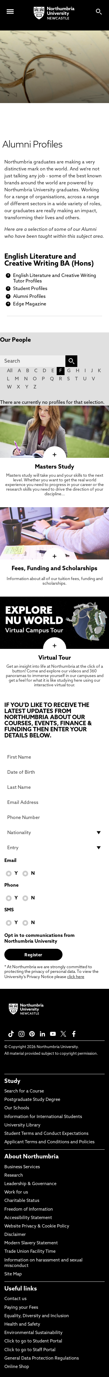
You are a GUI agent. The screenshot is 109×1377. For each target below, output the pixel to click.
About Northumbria (31, 1157)
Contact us (15, 1299)
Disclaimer (15, 1235)
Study (12, 1081)
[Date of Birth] (54, 772)
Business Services (22, 1167)
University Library (22, 1125)
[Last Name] (54, 787)
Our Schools (16, 1108)
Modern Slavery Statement (31, 1243)
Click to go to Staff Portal (30, 1350)
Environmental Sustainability (33, 1333)
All (9, 371)
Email (10, 860)
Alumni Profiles (29, 296)
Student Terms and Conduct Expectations (46, 1134)
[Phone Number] (54, 817)
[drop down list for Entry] (54, 848)
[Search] (32, 361)
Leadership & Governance (30, 1184)
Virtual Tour (54, 658)
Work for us (16, 1192)
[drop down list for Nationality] (54, 832)
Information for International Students (43, 1117)
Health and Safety (22, 1324)
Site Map (13, 1274)
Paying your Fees (21, 1308)
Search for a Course (24, 1091)
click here (75, 977)
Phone (11, 885)
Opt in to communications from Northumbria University (39, 938)
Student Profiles (30, 289)
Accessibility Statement (28, 1218)
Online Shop (16, 1367)
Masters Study (54, 467)
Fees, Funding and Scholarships (54, 569)
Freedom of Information (28, 1209)
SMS (9, 910)
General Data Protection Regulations (41, 1358)
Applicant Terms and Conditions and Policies (49, 1142)
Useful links (20, 1289)
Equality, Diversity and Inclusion (36, 1316)
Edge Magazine (29, 304)
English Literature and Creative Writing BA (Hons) (49, 260)
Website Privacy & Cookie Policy (36, 1226)
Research (13, 1175)
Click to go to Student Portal (33, 1341)
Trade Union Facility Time (30, 1252)
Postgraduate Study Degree (32, 1100)
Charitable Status (21, 1201)
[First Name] (54, 757)
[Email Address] (54, 802)
